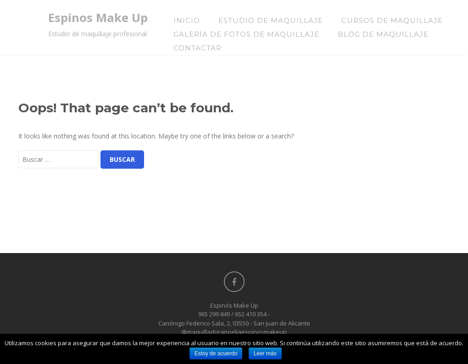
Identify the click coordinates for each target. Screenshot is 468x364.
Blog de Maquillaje (383, 34)
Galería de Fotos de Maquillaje (246, 34)
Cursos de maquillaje (392, 20)
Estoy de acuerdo (216, 353)
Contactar (197, 48)
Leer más (265, 353)
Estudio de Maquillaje (270, 20)
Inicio (186, 20)
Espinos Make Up (98, 18)
